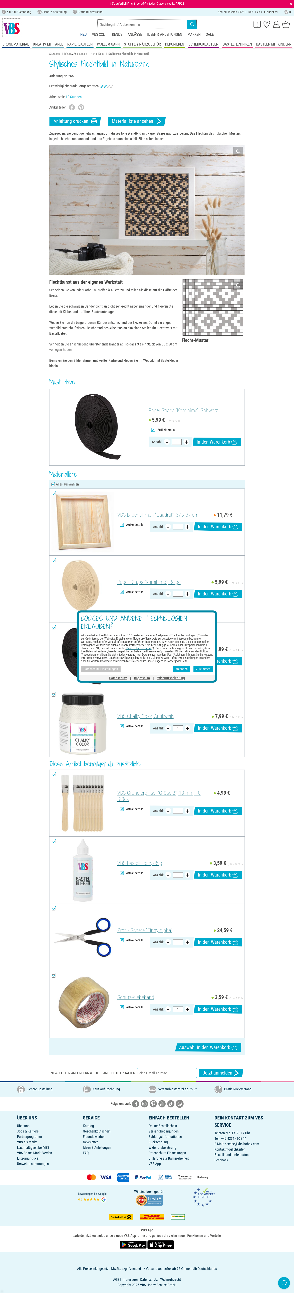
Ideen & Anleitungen (164, 34)
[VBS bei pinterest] (153, 1103)
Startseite (54, 54)
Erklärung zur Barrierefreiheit (169, 1158)
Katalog (88, 1126)
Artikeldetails (163, 430)
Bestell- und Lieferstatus (231, 1155)
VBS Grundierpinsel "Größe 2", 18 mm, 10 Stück (159, 796)
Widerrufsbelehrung (162, 1147)
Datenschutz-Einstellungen (167, 1153)
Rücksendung (158, 1142)
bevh (149, 1191)
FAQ (86, 1153)
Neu (83, 34)
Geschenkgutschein (97, 1131)
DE (288, 12)
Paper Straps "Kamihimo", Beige (149, 582)
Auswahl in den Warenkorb (208, 1047)
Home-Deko (97, 54)
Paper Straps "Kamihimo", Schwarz (183, 410)
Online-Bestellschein (163, 1126)
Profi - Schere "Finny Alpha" (144, 930)
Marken (194, 34)
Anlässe (135, 34)
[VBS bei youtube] (162, 1103)
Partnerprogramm (29, 1137)
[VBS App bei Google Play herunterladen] (133, 1244)
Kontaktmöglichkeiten (229, 1149)
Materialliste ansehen (137, 121)
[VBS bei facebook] (136, 1103)
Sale (210, 34)
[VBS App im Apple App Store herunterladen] (160, 1244)
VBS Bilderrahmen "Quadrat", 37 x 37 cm (157, 515)
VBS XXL (98, 34)
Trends (116, 34)
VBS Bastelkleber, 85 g (139, 863)
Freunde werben (94, 1137)
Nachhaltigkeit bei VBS (33, 1147)
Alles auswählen (67, 484)
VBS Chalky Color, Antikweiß (145, 716)
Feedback (221, 1160)
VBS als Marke (27, 1142)
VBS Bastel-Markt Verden (34, 1153)
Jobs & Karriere (27, 1131)
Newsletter (90, 1142)
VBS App (155, 1164)
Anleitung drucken (75, 121)
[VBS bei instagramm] (144, 1103)
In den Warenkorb (217, 442)
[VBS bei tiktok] (171, 1103)
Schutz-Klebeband (135, 997)
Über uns (23, 1126)
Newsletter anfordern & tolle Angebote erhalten (93, 1073)
